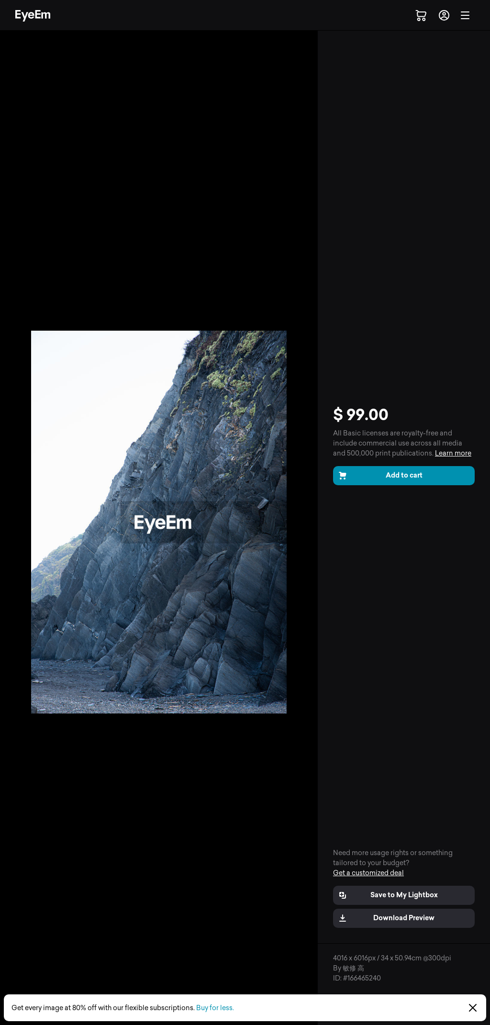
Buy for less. (215, 1008)
